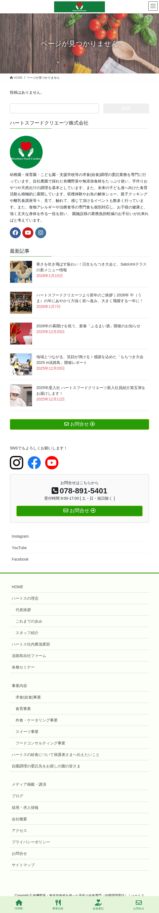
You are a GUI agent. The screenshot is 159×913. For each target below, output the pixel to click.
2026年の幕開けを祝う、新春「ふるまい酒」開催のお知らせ (88, 326)
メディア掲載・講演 (29, 784)
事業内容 (19, 686)
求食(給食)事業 (28, 697)
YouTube (19, 548)
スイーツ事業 (27, 731)
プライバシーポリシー (31, 842)
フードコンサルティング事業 (40, 743)
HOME (17, 587)
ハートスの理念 (25, 598)
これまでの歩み (29, 621)
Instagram (20, 536)
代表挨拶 (23, 610)
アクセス (19, 830)
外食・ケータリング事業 (37, 720)
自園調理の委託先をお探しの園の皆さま (46, 766)
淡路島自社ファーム (29, 655)
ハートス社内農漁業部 (31, 644)
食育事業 (23, 708)
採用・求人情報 (25, 807)
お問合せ (19, 853)
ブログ (17, 796)
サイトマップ (23, 865)
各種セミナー (23, 667)
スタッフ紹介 (27, 633)
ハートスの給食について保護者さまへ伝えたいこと (56, 754)
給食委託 (98, 905)
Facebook (20, 559)
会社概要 (19, 819)
